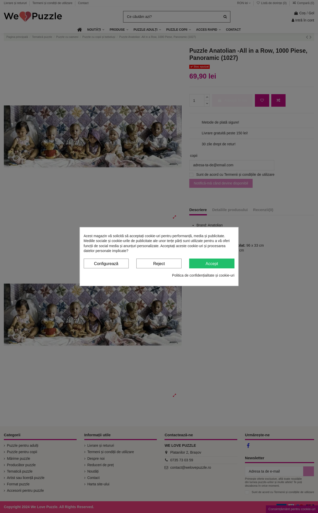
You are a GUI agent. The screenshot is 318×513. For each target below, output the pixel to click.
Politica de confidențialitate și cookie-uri (203, 275)
